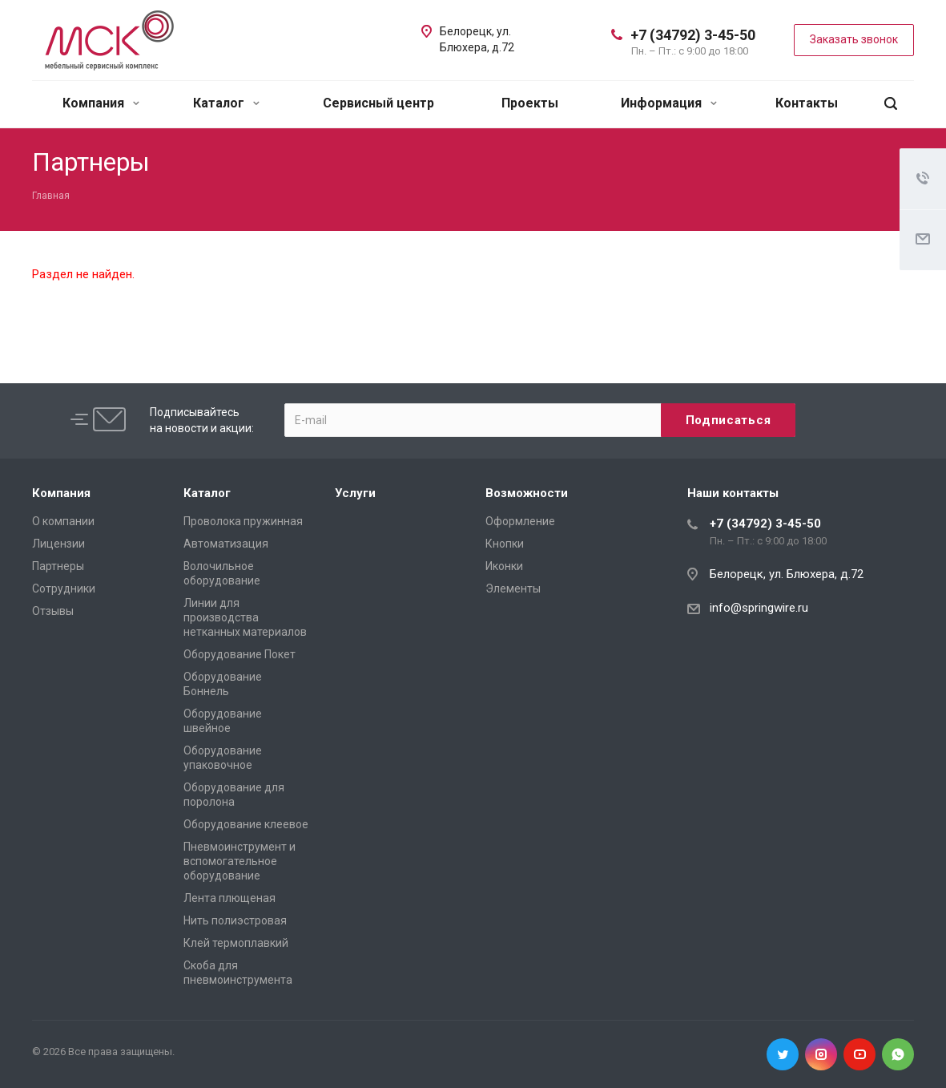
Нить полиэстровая (235, 920)
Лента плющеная (229, 898)
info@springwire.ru (759, 608)
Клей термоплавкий (235, 942)
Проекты (529, 103)
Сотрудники (63, 588)
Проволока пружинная (243, 521)
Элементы (513, 588)
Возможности (526, 493)
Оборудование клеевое (245, 824)
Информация (669, 103)
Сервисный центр (378, 103)
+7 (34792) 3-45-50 (692, 34)
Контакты (806, 103)
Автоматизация (225, 543)
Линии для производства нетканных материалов (245, 617)
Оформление (520, 521)
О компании (63, 521)
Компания (100, 103)
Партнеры (58, 566)
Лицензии (58, 543)
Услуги (355, 493)
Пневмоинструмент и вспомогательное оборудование (239, 861)
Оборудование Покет (239, 654)
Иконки (504, 566)
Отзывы (53, 611)
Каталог (226, 103)
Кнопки (504, 543)
